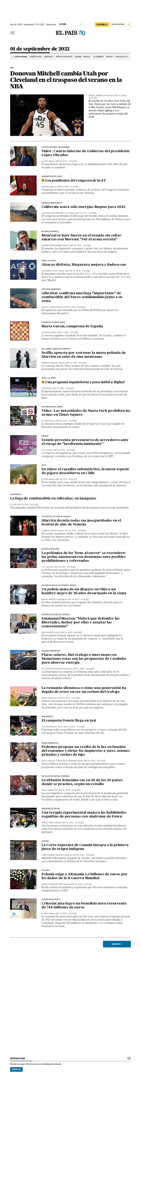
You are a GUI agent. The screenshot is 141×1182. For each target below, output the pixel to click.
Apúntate (16, 1069)
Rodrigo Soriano (50, 363)
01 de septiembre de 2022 (40, 49)
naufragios (15, 495)
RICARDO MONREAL (50, 232)
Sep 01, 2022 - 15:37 (76, 363)
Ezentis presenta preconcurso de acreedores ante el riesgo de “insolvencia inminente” (85, 442)
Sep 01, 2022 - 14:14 (69, 698)
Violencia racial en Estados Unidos (59, 585)
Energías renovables (52, 203)
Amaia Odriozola (50, 698)
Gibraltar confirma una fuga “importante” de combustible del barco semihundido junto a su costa (82, 297)
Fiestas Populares (50, 549)
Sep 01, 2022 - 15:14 (64, 450)
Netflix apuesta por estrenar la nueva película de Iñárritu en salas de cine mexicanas (84, 355)
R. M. (44, 450)
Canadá (45, 841)
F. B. (43, 567)
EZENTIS (45, 436)
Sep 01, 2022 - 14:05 (74, 727)
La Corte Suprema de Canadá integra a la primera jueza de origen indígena (85, 847)
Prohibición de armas (52, 407)
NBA (12, 68)
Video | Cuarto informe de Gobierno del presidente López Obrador (86, 153)
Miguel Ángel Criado (51, 823)
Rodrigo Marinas (54, 669)
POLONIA (45, 870)
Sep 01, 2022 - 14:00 (69, 790)
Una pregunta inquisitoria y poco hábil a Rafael (83, 382)
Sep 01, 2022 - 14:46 (78, 599)
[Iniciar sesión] (120, 24)
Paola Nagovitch (50, 790)
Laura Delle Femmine (66, 761)
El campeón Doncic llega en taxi (69, 720)
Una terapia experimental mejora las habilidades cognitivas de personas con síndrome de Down (84, 814)
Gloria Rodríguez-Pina (52, 884)
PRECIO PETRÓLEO (64, 57)
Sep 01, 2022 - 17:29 (86, 213)
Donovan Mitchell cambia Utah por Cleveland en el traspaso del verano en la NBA (66, 80)
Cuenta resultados (51, 900)
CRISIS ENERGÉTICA (50, 743)
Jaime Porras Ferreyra (53, 855)
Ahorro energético (51, 651)
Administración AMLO (52, 176)
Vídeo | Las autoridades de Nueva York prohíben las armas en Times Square (86, 413)
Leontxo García (49, 332)
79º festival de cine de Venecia (56, 517)
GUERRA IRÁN (35, 57)
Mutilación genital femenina (56, 776)
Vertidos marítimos (51, 289)
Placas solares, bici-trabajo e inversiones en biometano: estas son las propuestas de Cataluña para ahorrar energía (84, 658)
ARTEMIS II (48, 57)
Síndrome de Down (51, 809)
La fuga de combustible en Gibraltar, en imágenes (53, 498)
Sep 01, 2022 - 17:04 (79, 271)
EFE (43, 669)
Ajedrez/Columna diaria (53, 322)
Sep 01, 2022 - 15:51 (68, 332)
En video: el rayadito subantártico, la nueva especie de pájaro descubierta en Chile (85, 471)
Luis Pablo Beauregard (52, 213)
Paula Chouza (48, 761)
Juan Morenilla (49, 727)
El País (45, 161)
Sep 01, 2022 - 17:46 (66, 161)
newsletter (17, 1058)
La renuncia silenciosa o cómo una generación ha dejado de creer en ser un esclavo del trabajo (84, 690)
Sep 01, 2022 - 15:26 (63, 388)
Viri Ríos (45, 187)
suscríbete (102, 24)
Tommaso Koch (49, 531)
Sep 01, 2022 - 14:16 (83, 669)
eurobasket (47, 717)
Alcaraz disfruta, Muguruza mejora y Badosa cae (84, 265)
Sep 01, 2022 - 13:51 (81, 884)
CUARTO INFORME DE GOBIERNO (56, 147)
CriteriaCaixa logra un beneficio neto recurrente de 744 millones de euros (84, 905)
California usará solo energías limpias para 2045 (83, 207)
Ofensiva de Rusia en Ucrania (56, 615)
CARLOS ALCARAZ (123, 57)
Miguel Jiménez (96, 95)
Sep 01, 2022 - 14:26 (71, 632)
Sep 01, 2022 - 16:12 (75, 307)
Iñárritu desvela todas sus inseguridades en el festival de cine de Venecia (81, 522)
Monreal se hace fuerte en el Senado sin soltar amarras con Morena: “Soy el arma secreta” (81, 237)
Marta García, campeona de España (72, 326)
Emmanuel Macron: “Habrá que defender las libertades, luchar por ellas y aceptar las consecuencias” (81, 622)
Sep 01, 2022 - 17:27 (80, 245)
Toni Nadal (47, 388)
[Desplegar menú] (13, 33)
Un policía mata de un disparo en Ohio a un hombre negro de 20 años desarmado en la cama (84, 591)
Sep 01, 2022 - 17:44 (68, 187)
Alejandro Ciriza (50, 271)
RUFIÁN (109, 57)
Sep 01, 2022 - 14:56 (75, 531)
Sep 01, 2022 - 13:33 (66, 913)
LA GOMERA (98, 57)
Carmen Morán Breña (52, 245)
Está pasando (21, 57)
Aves (44, 465)
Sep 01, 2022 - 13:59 (83, 855)
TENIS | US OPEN (49, 261)
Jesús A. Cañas (48, 307)
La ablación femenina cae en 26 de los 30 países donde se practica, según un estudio (82, 782)
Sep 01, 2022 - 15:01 (28, 505)
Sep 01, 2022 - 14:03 (94, 761)
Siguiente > (117, 944)
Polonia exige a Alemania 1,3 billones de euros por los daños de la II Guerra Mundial (84, 876)
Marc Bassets (48, 632)
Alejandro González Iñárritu (56, 349)
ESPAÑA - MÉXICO (83, 57)
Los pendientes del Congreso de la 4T (74, 180)
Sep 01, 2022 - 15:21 (66, 421)
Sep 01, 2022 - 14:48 (65, 567)
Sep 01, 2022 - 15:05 (66, 479)
